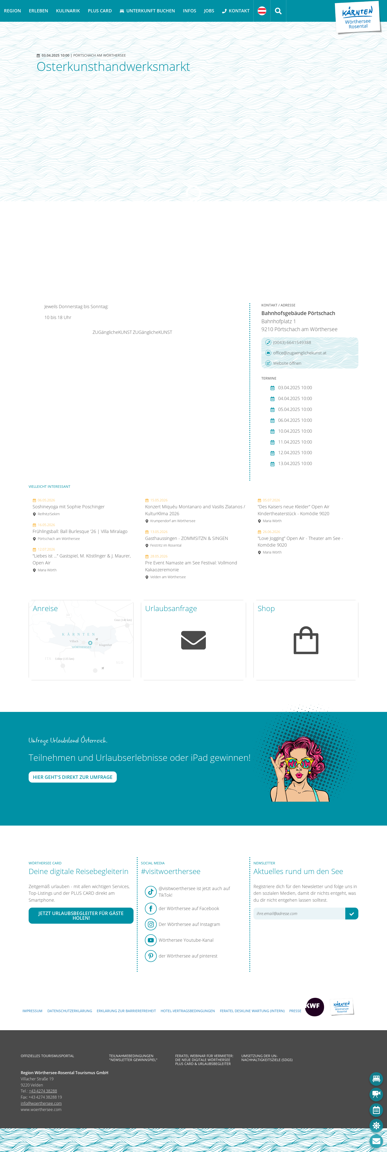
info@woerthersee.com (41, 1103)
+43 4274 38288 (43, 1091)
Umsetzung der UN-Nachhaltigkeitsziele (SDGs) (266, 1058)
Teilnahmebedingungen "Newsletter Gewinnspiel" (133, 1058)
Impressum (32, 1010)
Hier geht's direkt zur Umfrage (73, 777)
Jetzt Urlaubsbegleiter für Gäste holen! (81, 915)
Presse (295, 1010)
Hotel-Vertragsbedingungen (188, 1010)
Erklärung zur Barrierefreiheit (126, 1010)
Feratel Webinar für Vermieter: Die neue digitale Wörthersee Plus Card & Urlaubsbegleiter (204, 1060)
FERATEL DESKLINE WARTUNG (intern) (252, 1010)
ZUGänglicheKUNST (112, 332)
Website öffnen (283, 363)
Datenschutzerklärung (69, 1010)
